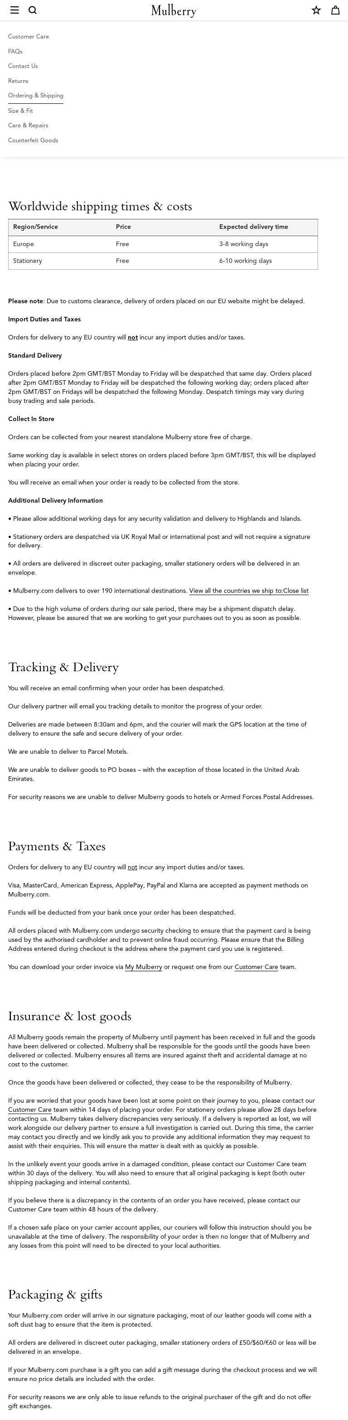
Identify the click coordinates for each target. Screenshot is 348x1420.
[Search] (33, 10)
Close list (296, 591)
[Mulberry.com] (174, 11)
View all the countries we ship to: (236, 591)
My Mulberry (143, 967)
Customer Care (256, 967)
